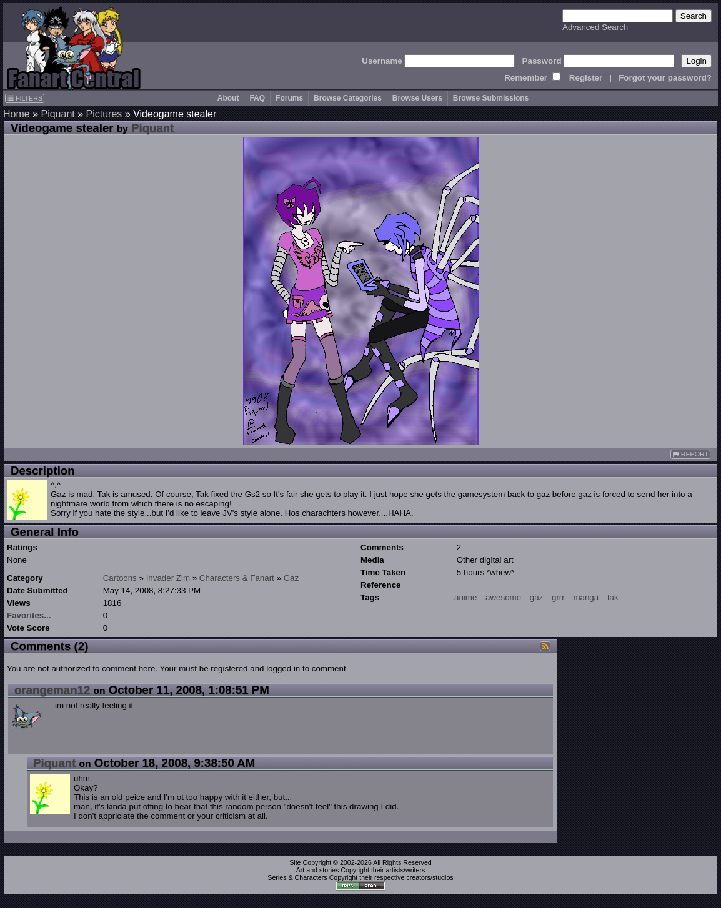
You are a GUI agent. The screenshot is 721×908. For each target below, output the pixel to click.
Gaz (291, 578)
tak (613, 597)
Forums (289, 98)
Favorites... (29, 615)
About (228, 98)
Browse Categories (348, 98)
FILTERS (24, 98)
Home (16, 114)
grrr (558, 597)
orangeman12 (52, 689)
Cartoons (120, 578)
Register (585, 77)
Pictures (104, 114)
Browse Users (417, 98)
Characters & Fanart (236, 578)
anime (465, 597)
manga (586, 597)
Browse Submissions (491, 98)
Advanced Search (595, 27)
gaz (537, 597)
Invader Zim (168, 578)
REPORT (690, 454)
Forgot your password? (665, 77)
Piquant (57, 114)
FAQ (257, 98)
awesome (503, 597)
